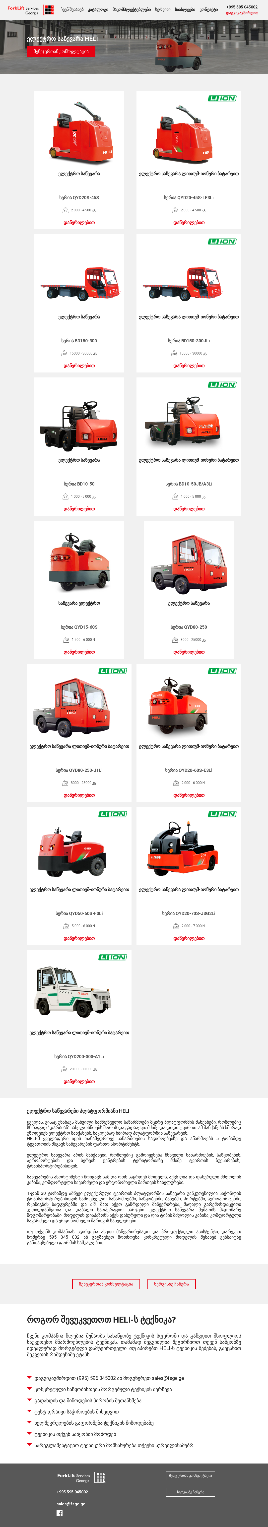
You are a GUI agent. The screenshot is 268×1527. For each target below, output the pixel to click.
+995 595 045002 (242, 7)
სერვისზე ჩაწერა (171, 1284)
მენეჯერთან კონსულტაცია (61, 51)
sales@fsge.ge (71, 1504)
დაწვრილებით (79, 222)
